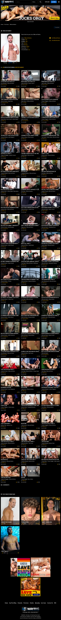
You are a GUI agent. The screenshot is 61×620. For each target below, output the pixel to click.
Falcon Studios (5, 318)
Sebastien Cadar (6, 522)
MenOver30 (45, 336)
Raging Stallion (46, 228)
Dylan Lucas (45, 264)
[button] (35, 2)
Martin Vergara (47, 522)
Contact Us (50, 603)
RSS (55, 603)
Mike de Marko (13, 24)
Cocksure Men (45, 120)
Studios (32, 603)
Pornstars (26, 603)
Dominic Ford (25, 336)
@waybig (37, 603)
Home (2, 24)
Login (53, 2)
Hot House (45, 318)
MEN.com (4, 120)
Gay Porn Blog (12, 603)
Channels (20, 603)
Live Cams (43, 603)
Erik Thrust (4, 551)
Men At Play (4, 84)
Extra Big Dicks (25, 120)
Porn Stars (6, 24)
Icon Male (24, 102)
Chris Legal (25, 522)
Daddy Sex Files (5, 102)
